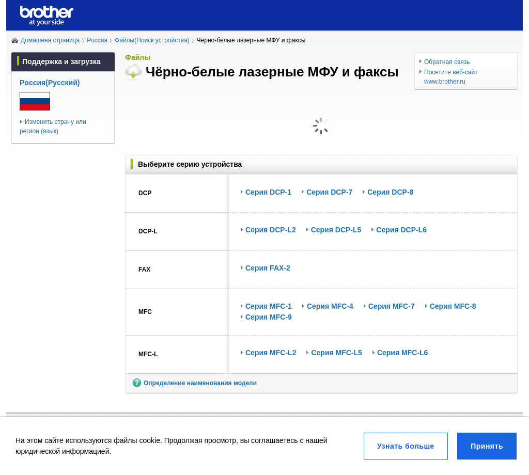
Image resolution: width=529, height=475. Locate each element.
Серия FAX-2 (267, 268)
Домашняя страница (50, 40)
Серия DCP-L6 (401, 230)
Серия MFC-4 (330, 306)
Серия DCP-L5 (336, 230)
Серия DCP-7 (329, 192)
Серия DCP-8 (390, 192)
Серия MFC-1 (268, 306)
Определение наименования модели (200, 383)
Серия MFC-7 (391, 306)
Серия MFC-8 (453, 306)
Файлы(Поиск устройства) (152, 40)
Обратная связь (447, 62)
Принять (487, 446)
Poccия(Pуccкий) (50, 82)
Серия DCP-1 (268, 192)
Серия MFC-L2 (270, 353)
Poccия (97, 40)
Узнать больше (405, 446)
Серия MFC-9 (268, 317)
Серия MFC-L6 (402, 353)
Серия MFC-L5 (336, 353)
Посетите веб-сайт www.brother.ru (451, 77)
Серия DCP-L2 (270, 230)
